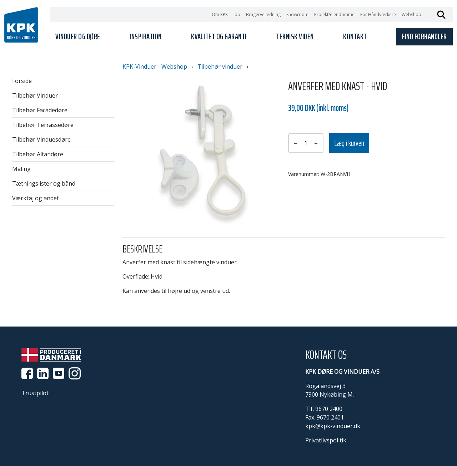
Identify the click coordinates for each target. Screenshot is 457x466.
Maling (21, 169)
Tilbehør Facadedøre (39, 110)
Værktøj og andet (35, 198)
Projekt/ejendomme (334, 14)
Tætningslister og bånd (43, 183)
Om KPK (220, 14)
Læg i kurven (349, 143)
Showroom (297, 14)
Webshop (411, 14)
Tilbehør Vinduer (35, 95)
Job (236, 14)
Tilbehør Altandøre (37, 154)
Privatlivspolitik (325, 440)
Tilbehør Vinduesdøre (41, 139)
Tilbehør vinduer (219, 66)
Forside (22, 81)
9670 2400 (328, 409)
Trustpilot (35, 393)
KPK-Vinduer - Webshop (154, 66)
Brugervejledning (263, 14)
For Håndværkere (378, 14)
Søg (441, 14)
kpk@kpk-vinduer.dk (332, 426)
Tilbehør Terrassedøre (43, 125)
